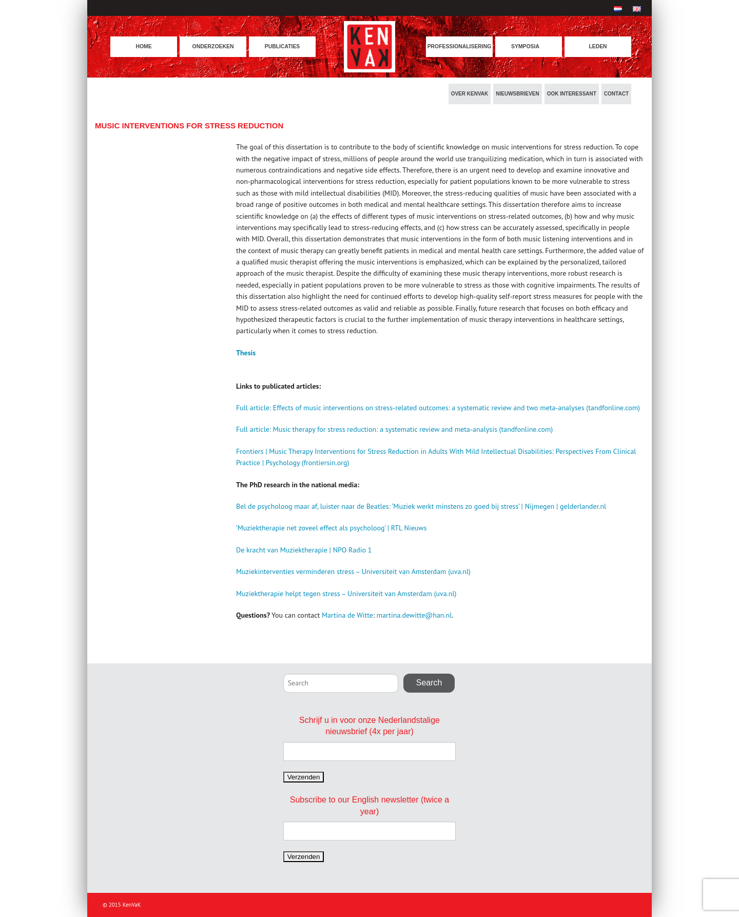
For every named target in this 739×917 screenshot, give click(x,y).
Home (143, 46)
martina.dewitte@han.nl (414, 615)
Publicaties (282, 46)
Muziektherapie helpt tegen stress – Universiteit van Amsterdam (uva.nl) (346, 593)
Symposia (525, 46)
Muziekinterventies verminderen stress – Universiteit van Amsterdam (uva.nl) (353, 571)
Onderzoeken (213, 46)
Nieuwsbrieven (517, 94)
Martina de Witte (347, 615)
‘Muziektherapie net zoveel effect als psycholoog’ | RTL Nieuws (331, 527)
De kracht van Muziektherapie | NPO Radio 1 (304, 550)
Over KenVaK (470, 94)
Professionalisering (459, 46)
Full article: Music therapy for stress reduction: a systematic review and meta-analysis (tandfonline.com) (394, 429)
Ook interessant (571, 94)
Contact (616, 94)
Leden (598, 46)
